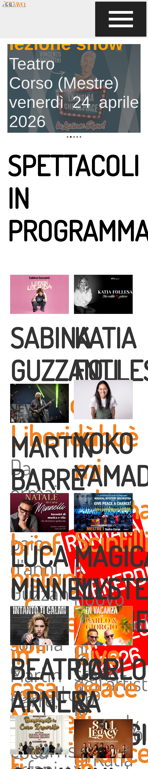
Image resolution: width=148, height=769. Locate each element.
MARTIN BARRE (51, 463)
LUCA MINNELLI (61, 572)
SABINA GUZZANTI (64, 354)
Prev (11, 88)
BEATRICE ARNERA (63, 685)
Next (136, 88)
